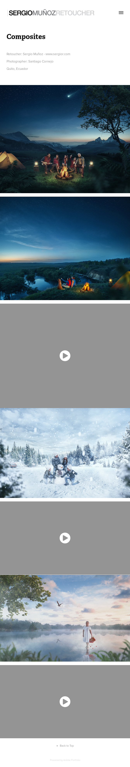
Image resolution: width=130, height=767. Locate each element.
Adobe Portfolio (71, 760)
